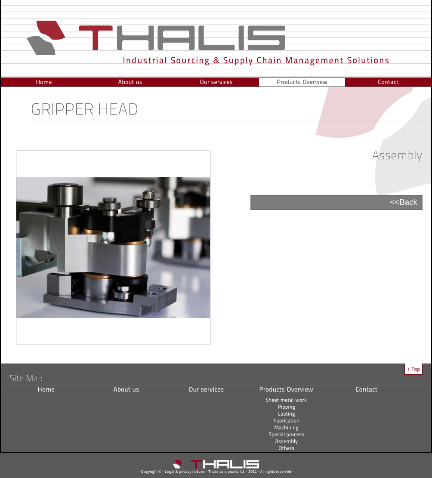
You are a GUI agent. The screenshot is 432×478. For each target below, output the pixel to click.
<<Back (403, 202)
